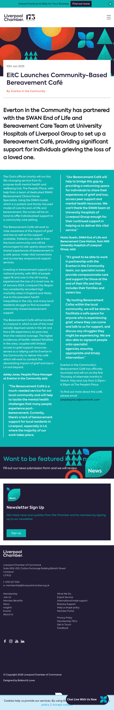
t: (11, 581)
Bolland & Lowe (26, 680)
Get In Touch (64, 624)
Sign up (16, 533)
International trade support (72, 600)
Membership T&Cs (67, 621)
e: (26, 585)
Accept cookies (63, 704)
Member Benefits (13, 600)
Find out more (81, 3)
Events (7, 610)
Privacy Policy (64, 617)
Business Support (66, 604)
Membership (10, 593)
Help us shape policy (68, 607)
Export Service (65, 597)
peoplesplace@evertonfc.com (80, 399)
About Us (8, 614)
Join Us (7, 597)
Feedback (62, 627)
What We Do (64, 593)
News (6, 604)
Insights (7, 607)
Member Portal (65, 610)
